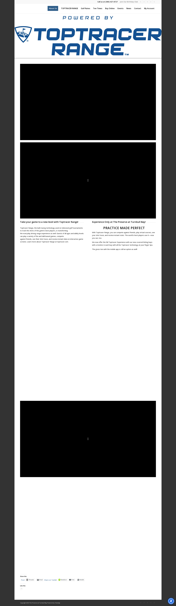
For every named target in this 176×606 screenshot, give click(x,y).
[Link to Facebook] (140, 1)
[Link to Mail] (150, 1)
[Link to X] (147, 1)
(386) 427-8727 (111, 2)
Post (23, 580)
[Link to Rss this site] (154, 1)
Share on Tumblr (50, 580)
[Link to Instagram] (144, 1)
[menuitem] (128, 1)
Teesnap (57, 603)
